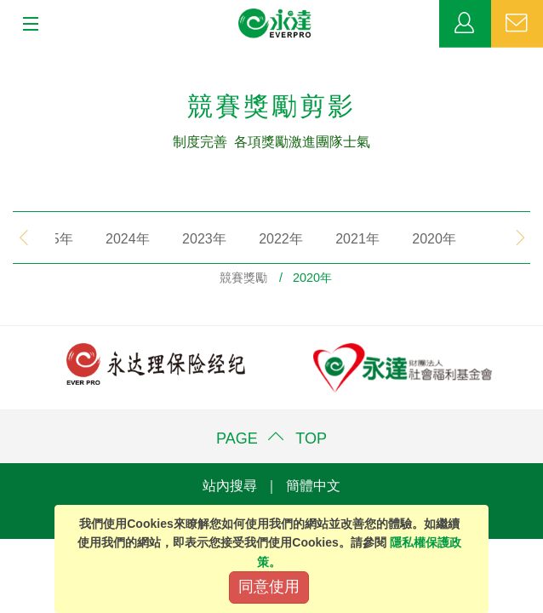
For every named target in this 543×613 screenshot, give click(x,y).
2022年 (261, 239)
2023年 (185, 239)
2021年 (338, 239)
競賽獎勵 (243, 277)
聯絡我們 (517, 24)
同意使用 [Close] (269, 586)
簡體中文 (313, 485)
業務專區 (465, 24)
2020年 (414, 239)
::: (5, 56)
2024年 (108, 239)
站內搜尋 (230, 485)
